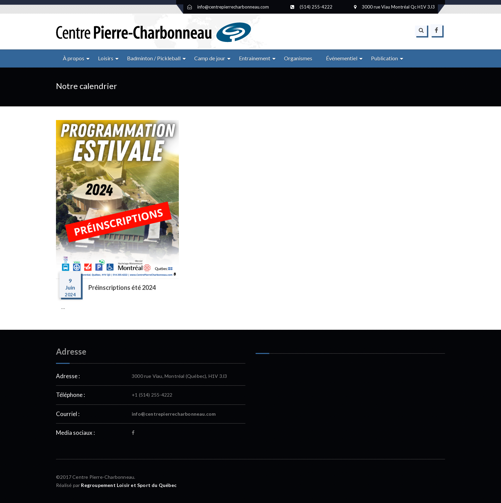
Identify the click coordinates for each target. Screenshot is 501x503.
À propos (73, 58)
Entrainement (254, 58)
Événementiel (341, 58)
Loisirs (105, 58)
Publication (384, 58)
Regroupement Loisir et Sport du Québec (128, 485)
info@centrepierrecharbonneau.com (174, 414)
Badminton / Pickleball (154, 58)
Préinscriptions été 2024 (122, 287)
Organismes (298, 58)
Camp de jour (209, 58)
